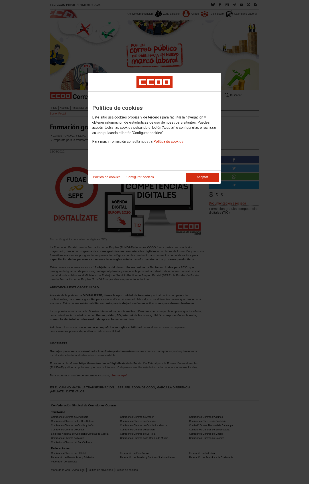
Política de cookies (168, 141)
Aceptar (202, 177)
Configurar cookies (140, 177)
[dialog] (154, 128)
